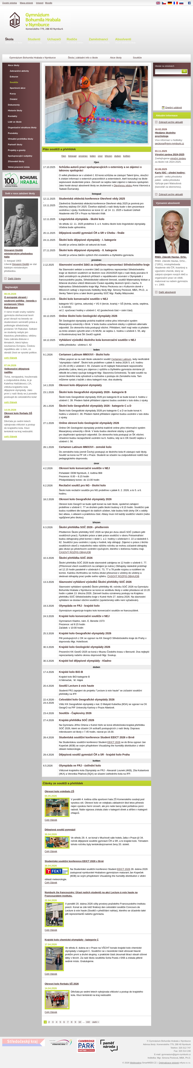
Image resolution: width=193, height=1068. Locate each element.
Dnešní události (173, 107)
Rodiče (75, 40)
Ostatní (13, 99)
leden (93, 156)
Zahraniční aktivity (19, 71)
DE (171, 3)
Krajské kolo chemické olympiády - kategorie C (72, 939)
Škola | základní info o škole (83, 57)
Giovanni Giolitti (20, 264)
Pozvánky (13, 133)
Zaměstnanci (99, 40)
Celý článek (51, 819)
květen (126, 156)
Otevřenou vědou (123, 185)
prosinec (83, 156)
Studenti (35, 40)
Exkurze (14, 76)
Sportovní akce (17, 88)
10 (80, 1022)
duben (117, 156)
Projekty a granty (16, 150)
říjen (63, 156)
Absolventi (125, 40)
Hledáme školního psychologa (165, 134)
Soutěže (14, 82)
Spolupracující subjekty (20, 156)
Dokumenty (14, 105)
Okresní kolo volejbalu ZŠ (59, 791)
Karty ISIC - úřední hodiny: (170, 172)
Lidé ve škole (14, 122)
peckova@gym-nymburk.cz (169, 143)
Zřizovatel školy (16, 161)
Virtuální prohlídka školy (20, 139)
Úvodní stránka (9, 3)
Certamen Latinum (121, 359)
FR (176, 3)
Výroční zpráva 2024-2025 (169, 154)
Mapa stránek (26, 3)
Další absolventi (167, 292)
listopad (72, 156)
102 (88, 1022)
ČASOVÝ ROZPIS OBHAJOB (75, 552)
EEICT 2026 (113, 742)
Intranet (39, 3)
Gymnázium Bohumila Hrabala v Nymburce (32, 57)
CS (165, 3)
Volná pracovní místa (19, 167)
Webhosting (136, 1063)
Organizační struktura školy (22, 127)
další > (95, 1022)
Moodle (48, 3)
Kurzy (13, 93)
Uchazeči (54, 40)
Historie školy (15, 110)
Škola (13, 40)
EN (159, 3)
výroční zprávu (178, 158)
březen (108, 156)
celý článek (10, 357)
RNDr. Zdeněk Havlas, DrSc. (171, 257)
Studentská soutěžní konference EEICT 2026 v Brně (74, 861)
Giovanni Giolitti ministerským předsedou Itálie (18, 253)
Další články (14, 278)
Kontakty (12, 116)
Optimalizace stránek (169, 1063)
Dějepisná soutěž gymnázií (60, 829)
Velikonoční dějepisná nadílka (16, 370)
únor (100, 156)
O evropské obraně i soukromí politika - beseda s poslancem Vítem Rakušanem (20, 302)
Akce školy (116, 57)
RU (182, 3)
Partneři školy (15, 144)
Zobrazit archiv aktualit (171, 122)
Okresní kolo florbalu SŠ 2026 (62, 983)
